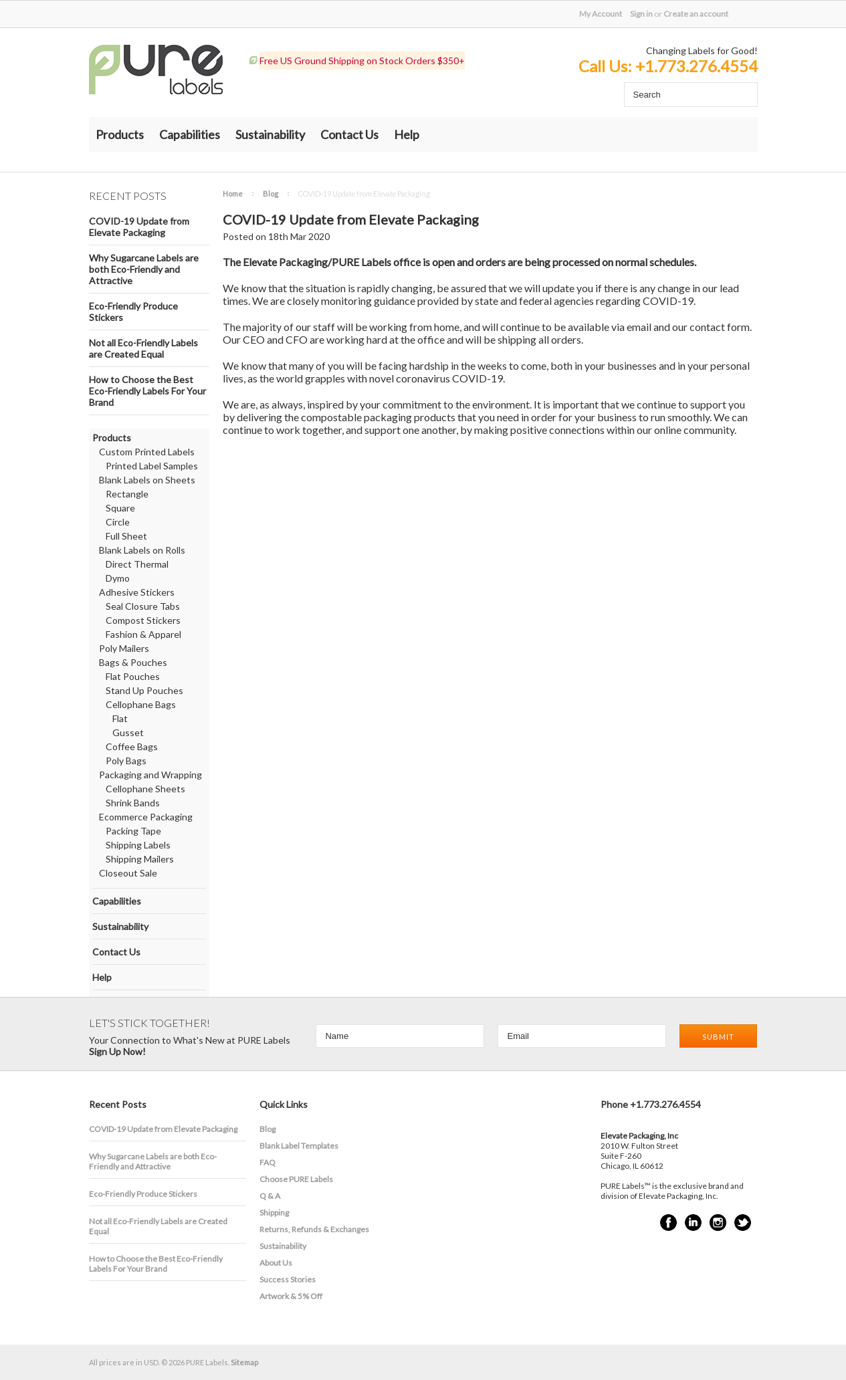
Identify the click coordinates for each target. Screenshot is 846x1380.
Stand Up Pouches (144, 690)
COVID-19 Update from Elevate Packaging (139, 226)
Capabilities (189, 134)
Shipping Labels (138, 844)
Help (406, 134)
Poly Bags (126, 760)
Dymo (118, 578)
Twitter (742, 1222)
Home (233, 193)
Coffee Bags (132, 746)
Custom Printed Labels (147, 451)
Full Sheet (126, 536)
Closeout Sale (128, 873)
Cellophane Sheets (145, 788)
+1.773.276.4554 (696, 66)
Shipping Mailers (140, 859)
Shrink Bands (133, 802)
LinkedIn (693, 1222)
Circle (118, 522)
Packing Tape (133, 830)
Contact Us (349, 134)
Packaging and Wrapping (150, 774)
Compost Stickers (143, 620)
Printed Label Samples (152, 465)
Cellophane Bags (141, 704)
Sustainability (270, 134)
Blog (270, 193)
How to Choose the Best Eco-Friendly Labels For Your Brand (147, 391)
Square (120, 507)
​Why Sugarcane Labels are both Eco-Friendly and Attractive (144, 269)
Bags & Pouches (133, 662)
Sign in (641, 14)
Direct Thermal (137, 564)
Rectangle (127, 493)
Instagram (718, 1222)
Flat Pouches (133, 676)
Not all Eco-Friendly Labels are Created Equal (143, 348)
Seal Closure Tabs (143, 606)
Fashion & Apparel (143, 634)
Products (120, 134)
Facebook (668, 1222)
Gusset (128, 732)
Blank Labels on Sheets (147, 479)
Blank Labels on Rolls (142, 550)
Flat (120, 718)
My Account (600, 14)
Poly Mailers (124, 648)
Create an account (695, 14)
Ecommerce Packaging (146, 816)
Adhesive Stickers (137, 592)
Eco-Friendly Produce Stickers (133, 311)
